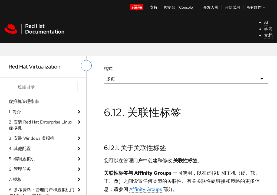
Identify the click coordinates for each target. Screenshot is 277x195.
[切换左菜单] (86, 65)
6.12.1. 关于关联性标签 (135, 148)
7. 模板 (15, 179)
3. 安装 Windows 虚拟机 (31, 138)
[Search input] (43, 87)
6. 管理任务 (20, 169)
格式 (108, 69)
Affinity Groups (145, 189)
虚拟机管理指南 (24, 101)
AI (266, 22)
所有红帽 (256, 7)
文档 (268, 35)
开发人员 (210, 7)
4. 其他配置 (20, 148)
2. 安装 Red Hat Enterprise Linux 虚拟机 (40, 125)
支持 (153, 7)
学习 (268, 29)
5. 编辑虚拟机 (22, 159)
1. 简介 (15, 112)
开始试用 (232, 7)
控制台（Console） (180, 7)
